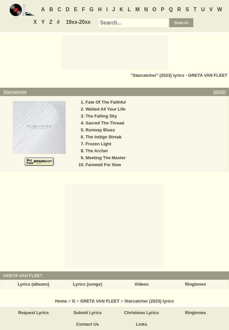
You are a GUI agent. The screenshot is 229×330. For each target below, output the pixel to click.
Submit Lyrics (87, 312)
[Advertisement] (114, 52)
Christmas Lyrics (141, 312)
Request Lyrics (33, 312)
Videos (141, 284)
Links (141, 324)
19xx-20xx (78, 22)
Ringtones (195, 284)
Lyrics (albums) (33, 284)
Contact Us (87, 324)
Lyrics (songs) (87, 284)
